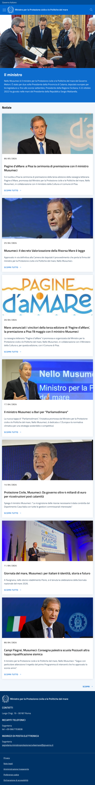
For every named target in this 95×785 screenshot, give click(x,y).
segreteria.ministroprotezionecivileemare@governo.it (27, 745)
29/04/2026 (10, 243)
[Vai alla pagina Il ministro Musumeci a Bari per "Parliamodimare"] (12, 432)
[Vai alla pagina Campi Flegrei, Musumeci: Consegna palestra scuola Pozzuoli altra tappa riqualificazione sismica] (12, 674)
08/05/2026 (10, 158)
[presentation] (91, 9)
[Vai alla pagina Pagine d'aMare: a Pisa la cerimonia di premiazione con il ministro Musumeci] (12, 190)
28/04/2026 (10, 319)
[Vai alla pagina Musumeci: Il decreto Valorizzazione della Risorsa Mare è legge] (12, 267)
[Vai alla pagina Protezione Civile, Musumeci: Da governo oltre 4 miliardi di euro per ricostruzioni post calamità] (12, 513)
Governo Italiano (9, 2)
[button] (11, 774)
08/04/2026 (10, 642)
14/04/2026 (10, 484)
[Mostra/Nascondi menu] (4, 10)
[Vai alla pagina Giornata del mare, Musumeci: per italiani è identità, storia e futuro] (12, 589)
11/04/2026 (10, 565)
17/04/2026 (10, 404)
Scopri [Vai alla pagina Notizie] (88, 686)
